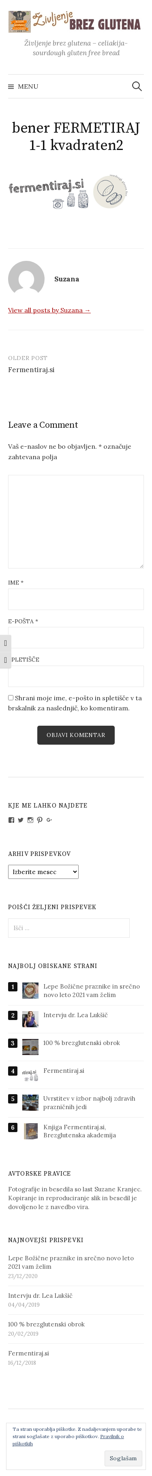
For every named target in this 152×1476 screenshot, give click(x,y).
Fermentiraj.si (31, 369)
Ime (16, 582)
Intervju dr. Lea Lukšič (75, 1015)
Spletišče (23, 659)
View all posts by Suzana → (49, 310)
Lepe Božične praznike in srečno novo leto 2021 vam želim (91, 991)
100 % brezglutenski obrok (81, 1043)
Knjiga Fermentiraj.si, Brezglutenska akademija (79, 1131)
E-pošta (23, 621)
